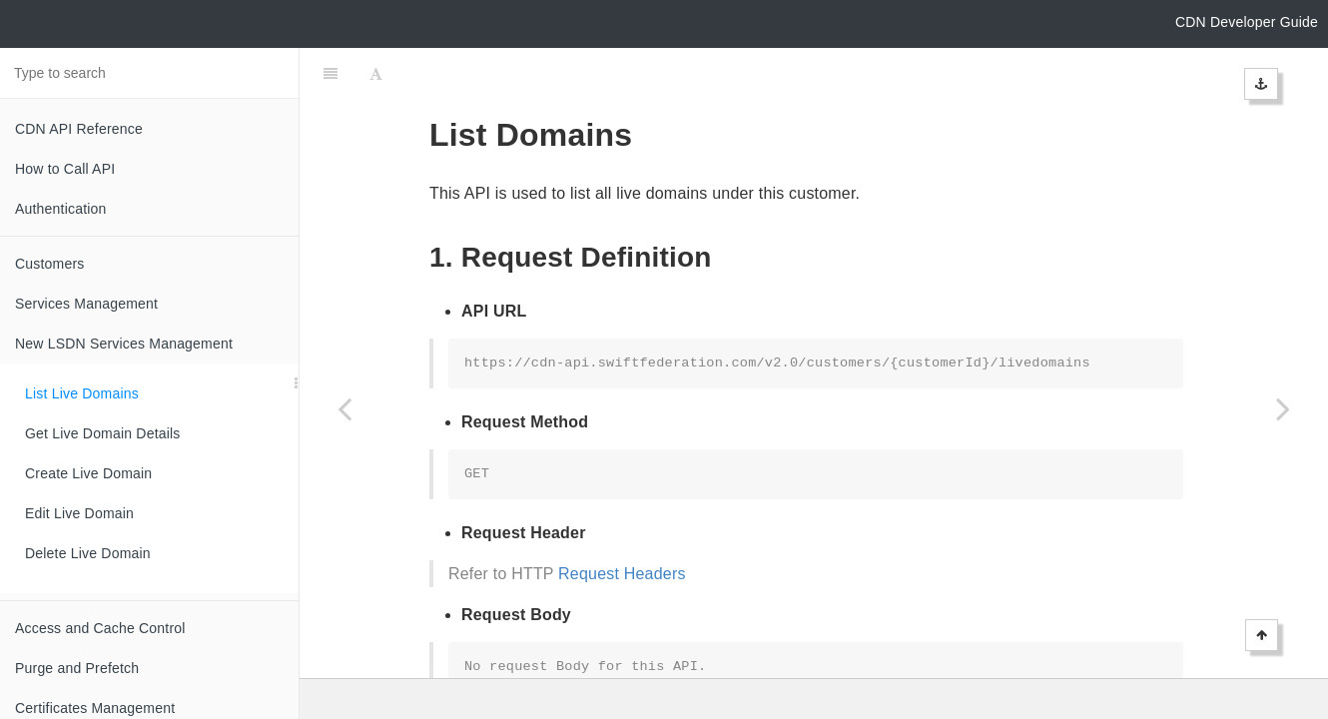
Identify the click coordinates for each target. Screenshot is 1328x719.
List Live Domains (82, 393)
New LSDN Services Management (124, 344)
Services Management (86, 304)
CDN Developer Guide (1246, 22)
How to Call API (65, 169)
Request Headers (622, 523)
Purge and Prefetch (77, 668)
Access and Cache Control (100, 628)
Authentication (61, 209)
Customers (49, 264)
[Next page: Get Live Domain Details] (1283, 408)
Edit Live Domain (79, 513)
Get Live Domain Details (103, 433)
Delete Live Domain (88, 553)
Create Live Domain (88, 473)
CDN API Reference (79, 129)
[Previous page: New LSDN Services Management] (344, 408)
